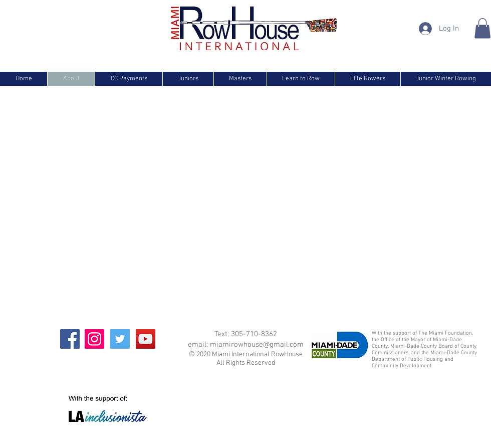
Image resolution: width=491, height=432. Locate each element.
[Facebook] (70, 339)
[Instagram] (94, 339)
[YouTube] (145, 339)
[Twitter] (120, 339)
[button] (482, 28)
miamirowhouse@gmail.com (257, 344)
